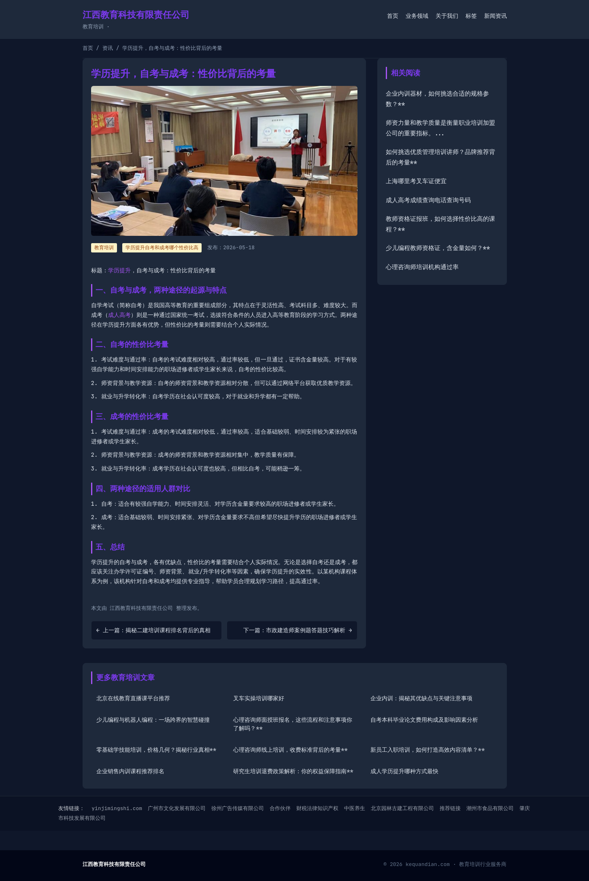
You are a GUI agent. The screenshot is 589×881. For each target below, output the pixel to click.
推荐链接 (450, 808)
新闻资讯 (495, 15)
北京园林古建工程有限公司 (402, 808)
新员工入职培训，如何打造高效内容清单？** (427, 749)
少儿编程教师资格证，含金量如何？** (438, 248)
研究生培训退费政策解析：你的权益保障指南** (293, 771)
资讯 (107, 48)
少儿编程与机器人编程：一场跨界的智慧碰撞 (153, 719)
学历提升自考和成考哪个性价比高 (161, 247)
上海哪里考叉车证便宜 (416, 181)
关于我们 (447, 15)
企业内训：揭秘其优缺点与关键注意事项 (421, 698)
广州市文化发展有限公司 (177, 808)
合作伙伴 (280, 808)
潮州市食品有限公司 (490, 808)
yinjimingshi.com (116, 808)
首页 (392, 15)
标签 (471, 15)
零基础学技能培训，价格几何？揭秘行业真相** (156, 749)
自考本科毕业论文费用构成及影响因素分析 (424, 719)
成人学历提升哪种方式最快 (404, 771)
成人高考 (119, 315)
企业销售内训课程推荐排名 (130, 771)
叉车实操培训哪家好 (258, 698)
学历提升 (119, 270)
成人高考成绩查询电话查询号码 (428, 200)
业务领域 (417, 15)
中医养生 (354, 808)
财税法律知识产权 (317, 808)
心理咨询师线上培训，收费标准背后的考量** (290, 749)
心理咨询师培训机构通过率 (422, 267)
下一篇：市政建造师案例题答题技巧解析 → (297, 630)
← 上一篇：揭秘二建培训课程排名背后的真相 (153, 630)
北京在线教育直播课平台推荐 (133, 698)
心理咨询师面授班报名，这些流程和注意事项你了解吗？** (292, 724)
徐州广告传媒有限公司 (237, 808)
